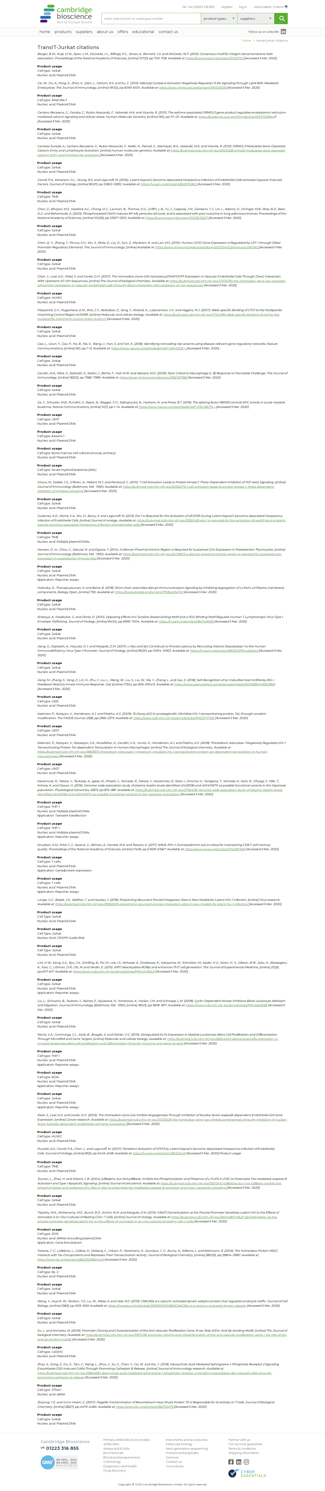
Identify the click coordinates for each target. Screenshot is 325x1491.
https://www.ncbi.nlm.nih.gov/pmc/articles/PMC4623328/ (226, 1005)
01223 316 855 (62, 1448)
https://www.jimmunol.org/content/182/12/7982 (153, 377)
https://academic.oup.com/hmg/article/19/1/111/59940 (236, 116)
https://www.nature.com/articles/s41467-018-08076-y (176, 407)
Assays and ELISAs (116, 1448)
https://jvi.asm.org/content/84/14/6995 (186, 621)
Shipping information (243, 1453)
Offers (123, 32)
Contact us (174, 1461)
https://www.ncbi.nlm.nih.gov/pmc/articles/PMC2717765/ (173, 718)
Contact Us (168, 32)
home (44, 32)
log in (243, 7)
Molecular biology (179, 1444)
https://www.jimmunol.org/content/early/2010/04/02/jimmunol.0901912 (207, 247)
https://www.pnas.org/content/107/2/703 (215, 58)
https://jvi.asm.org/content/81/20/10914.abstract (224, 650)
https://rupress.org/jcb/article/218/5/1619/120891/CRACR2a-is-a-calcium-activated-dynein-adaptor (177, 1305)
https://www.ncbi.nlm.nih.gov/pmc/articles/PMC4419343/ (114, 971)
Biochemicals (113, 1453)
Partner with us (239, 1439)
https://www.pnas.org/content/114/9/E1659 (214, 849)
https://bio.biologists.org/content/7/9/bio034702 (149, 592)
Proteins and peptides (182, 1453)
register (227, 7)
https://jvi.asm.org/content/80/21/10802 (169, 184)
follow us (264, 31)
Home (246, 40)
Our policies (174, 1466)
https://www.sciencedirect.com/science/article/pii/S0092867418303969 (224, 684)
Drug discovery (114, 1470)
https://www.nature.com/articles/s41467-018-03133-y (148, 348)
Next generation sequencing (187, 1448)
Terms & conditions (242, 1448)
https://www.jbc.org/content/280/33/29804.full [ (71, 1259)
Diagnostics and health (120, 1466)
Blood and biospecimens (121, 1457)
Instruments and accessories (186, 1439)
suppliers (247, 18)
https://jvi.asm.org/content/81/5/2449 (159, 1153)
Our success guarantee (245, 1444)
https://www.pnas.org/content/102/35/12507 (177, 218)
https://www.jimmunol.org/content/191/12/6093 (193, 87)
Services (172, 1457)
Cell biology (112, 1461)
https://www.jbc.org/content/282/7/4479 (144, 1406)
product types (215, 18)
